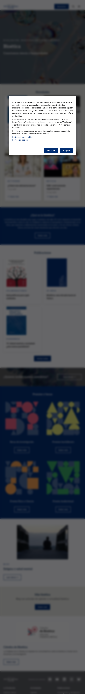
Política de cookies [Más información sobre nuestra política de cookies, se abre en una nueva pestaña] (20, 140)
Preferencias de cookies (22, 137)
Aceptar (66, 150)
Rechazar (51, 150)
